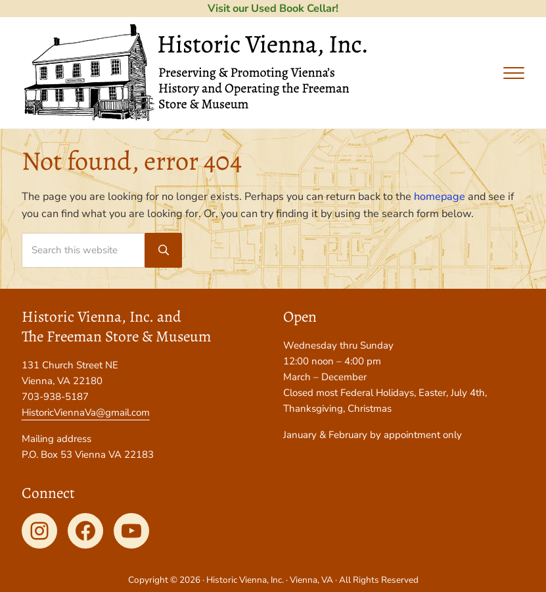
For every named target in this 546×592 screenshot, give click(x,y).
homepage (439, 196)
